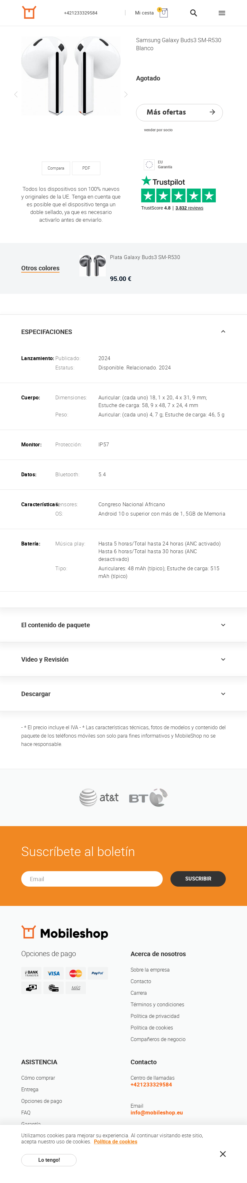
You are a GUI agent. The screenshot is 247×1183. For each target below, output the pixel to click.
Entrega (30, 1089)
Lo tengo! (49, 1160)
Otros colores (40, 268)
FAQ (26, 1113)
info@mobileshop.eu (157, 1112)
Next (126, 94)
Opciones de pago (41, 1101)
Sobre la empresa (150, 970)
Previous (16, 94)
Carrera (139, 993)
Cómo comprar (38, 1078)
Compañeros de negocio (158, 1039)
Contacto (141, 981)
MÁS (75, 987)
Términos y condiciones (157, 1004)
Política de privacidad (155, 1016)
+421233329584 (80, 12)
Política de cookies (152, 1028)
